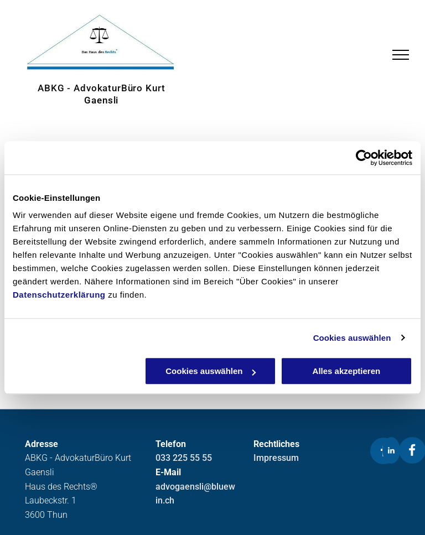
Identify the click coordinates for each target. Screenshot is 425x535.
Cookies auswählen (352, 337)
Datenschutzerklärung (59, 294)
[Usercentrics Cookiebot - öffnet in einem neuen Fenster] (363, 157)
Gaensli (101, 100)
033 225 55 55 (184, 458)
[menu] (400, 54)
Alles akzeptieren (347, 371)
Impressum (276, 458)
